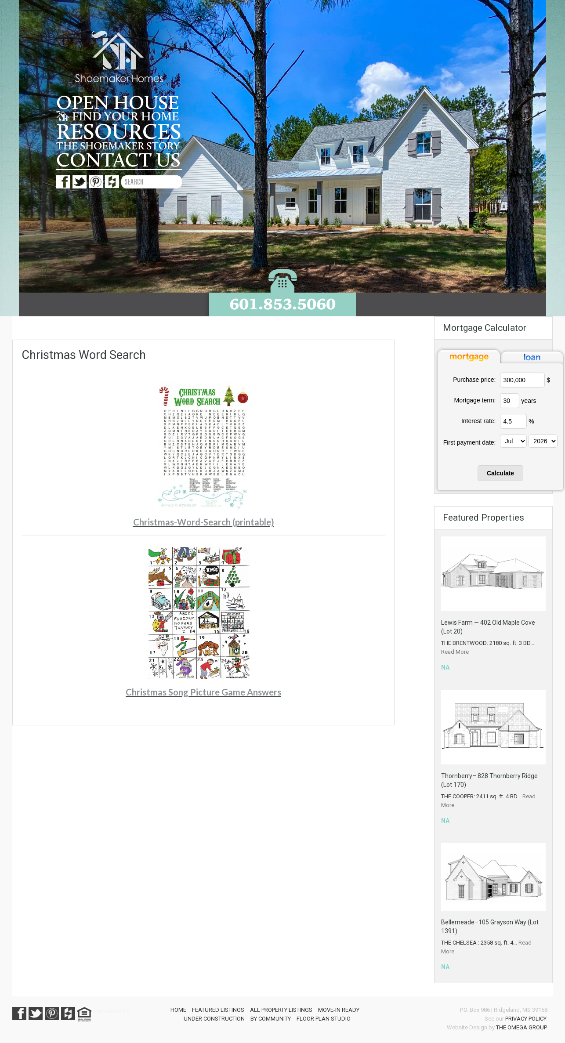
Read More (455, 651)
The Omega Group (521, 1027)
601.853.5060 (282, 303)
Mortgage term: (475, 400)
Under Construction (214, 1018)
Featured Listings (218, 1010)
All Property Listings (281, 1010)
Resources (118, 132)
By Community (270, 1018)
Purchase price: (474, 379)
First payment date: (469, 442)
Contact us (118, 160)
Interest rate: (478, 420)
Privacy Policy (525, 1018)
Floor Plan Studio (324, 1018)
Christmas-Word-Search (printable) (203, 522)
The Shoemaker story (118, 146)
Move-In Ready (338, 1010)
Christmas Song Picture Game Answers (203, 692)
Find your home (117, 117)
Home (178, 1010)
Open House (117, 103)
